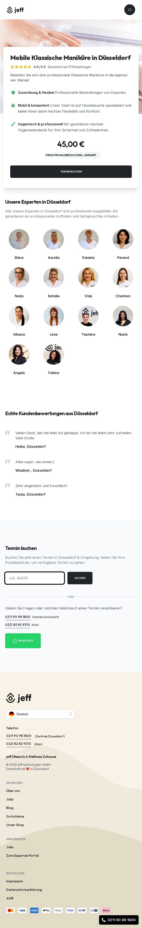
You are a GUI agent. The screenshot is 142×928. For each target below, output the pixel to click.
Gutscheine (15, 816)
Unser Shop (15, 825)
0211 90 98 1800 (119, 920)
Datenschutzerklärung (24, 889)
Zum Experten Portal (22, 855)
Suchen (80, 578)
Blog (9, 808)
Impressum (14, 881)
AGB (9, 898)
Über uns (13, 791)
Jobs (9, 799)
